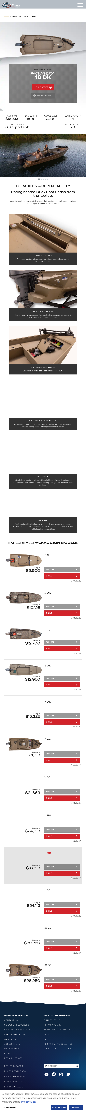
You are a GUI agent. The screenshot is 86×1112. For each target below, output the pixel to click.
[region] (43, 1101)
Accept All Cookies (59, 1107)
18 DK (33, 16)
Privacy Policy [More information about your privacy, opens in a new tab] (28, 1101)
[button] (3, 155)
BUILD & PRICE (42, 87)
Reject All (75, 1107)
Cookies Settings (9, 1107)
